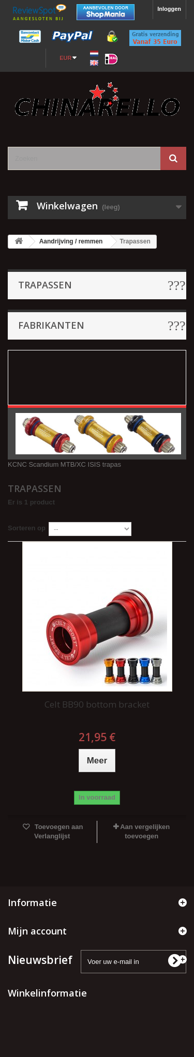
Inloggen (169, 9)
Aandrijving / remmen (71, 241)
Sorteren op (27, 528)
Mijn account (37, 931)
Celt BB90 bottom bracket (97, 704)
